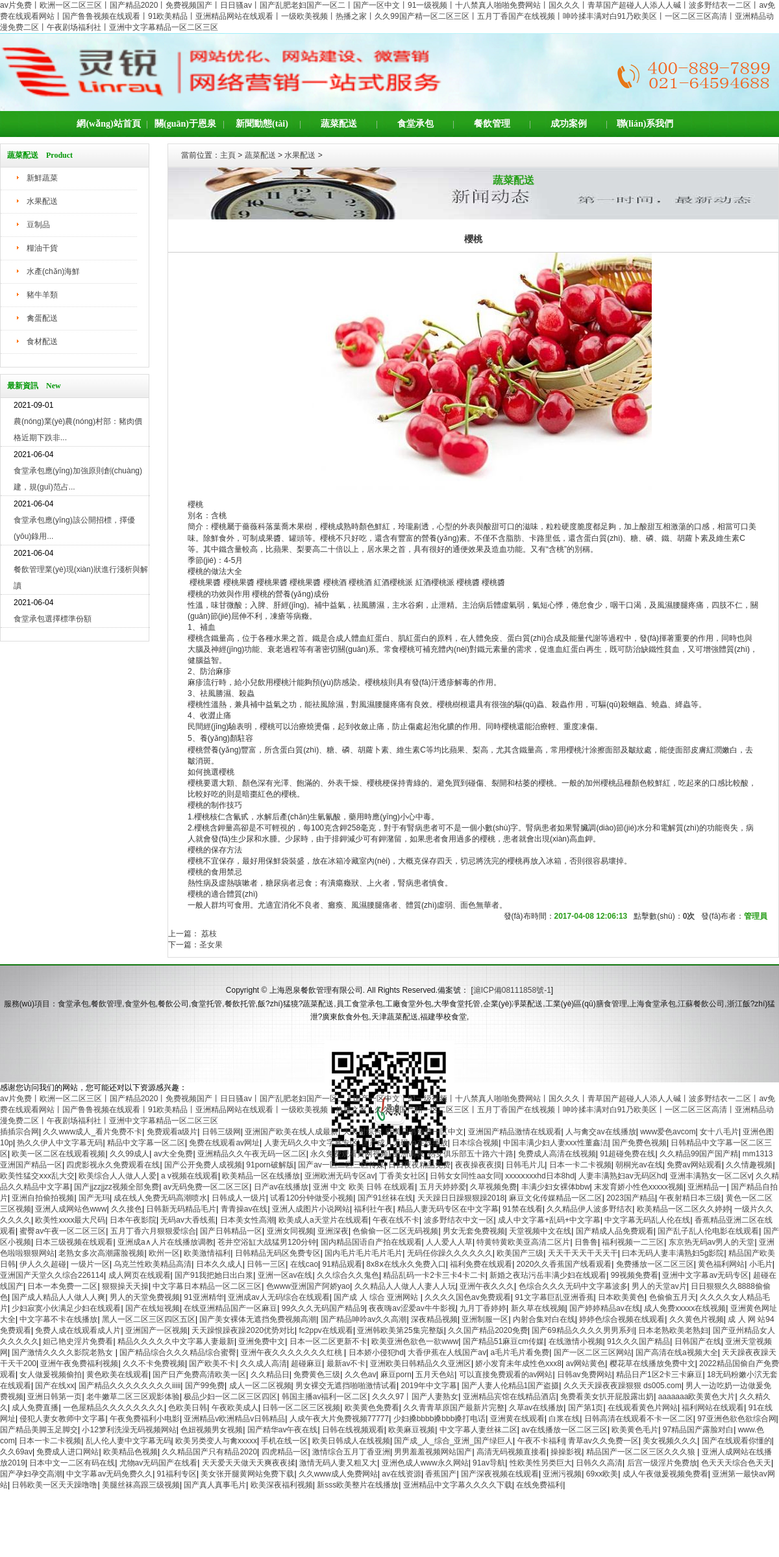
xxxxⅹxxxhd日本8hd (539, 1175)
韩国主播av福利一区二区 (325, 1396)
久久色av (361, 1374)
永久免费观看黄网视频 (349, 1153)
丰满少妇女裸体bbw (555, 1186)
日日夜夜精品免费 (419, 1164)
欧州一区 (164, 1253)
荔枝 (208, 933)
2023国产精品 (630, 1197)
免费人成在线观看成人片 (78, 1330)
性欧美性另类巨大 (541, 1462)
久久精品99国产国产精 (699, 1153)
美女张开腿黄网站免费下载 (247, 1473)
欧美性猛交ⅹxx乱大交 (37, 1175)
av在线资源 (401, 1473)
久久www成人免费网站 (338, 1473)
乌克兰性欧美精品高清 (153, 1264)
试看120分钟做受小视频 (311, 1197)
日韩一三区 (266, 1264)
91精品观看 (342, 1264)
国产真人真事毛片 (215, 1484)
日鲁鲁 (586, 1242)
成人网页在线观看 (139, 1275)
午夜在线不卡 (396, 1220)
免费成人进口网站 (67, 1451)
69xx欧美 (602, 1473)
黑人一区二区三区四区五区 (148, 1319)
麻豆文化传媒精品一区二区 (555, 1197)
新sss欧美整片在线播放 (358, 1484)
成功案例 (568, 124)
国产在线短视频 (152, 1308)
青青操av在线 (244, 1209)
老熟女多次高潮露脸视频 (101, 1253)
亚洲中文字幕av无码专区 (705, 1275)
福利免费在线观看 (481, 1264)
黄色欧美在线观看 (117, 1374)
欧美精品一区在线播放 (261, 1175)
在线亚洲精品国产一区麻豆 (230, 1308)
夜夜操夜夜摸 (478, 1164)
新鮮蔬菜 (42, 177)
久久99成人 (129, 1153)
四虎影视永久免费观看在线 (113, 1164)
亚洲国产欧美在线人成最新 (291, 1131)
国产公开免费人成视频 (203, 1164)
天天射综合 (362, 1131)
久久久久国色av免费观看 (468, 1297)
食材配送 (42, 341)
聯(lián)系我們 (645, 124)
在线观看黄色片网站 (643, 1407)
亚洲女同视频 (290, 1231)
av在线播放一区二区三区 (564, 1429)
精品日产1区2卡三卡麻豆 (659, 1374)
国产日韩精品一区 (231, 1231)
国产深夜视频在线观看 (500, 1473)
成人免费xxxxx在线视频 (685, 1308)
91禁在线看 (522, 1209)
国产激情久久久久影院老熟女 (63, 1352)
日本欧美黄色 (621, 1297)
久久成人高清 (263, 1363)
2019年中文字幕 (429, 1385)
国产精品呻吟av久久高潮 (364, 1319)
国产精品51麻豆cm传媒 (503, 1341)
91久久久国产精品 (638, 1341)
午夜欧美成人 (235, 1407)
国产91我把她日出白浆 (214, 1275)
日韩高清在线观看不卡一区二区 (638, 1418)
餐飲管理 (492, 124)
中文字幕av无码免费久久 (109, 1473)
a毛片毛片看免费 (519, 1352)
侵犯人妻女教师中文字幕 (62, 1418)
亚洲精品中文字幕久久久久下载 (457, 1484)
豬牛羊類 (42, 294)
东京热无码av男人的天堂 (712, 1242)
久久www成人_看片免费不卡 (92, 1131)
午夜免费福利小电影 (145, 1418)
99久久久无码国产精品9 (323, 1308)
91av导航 (489, 1462)
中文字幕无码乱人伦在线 (647, 1220)
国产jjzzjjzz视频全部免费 (116, 1186)
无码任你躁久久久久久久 (450, 1253)
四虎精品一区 (285, 1451)
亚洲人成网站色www (70, 1209)
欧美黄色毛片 (635, 1429)
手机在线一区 (284, 1440)
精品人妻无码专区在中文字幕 (448, 1209)
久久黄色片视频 (696, 1319)
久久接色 (126, 1209)
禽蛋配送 (42, 318)
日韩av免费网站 (584, 1374)
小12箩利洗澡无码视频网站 (129, 1429)
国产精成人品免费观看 (615, 1231)
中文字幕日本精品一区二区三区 (207, 1286)
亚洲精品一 (706, 1186)
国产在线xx (54, 1385)
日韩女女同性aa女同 (465, 1175)
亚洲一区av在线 (285, 1275)
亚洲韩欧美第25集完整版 (400, 1330)
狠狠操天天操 (125, 1286)
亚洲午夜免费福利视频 (79, 1363)
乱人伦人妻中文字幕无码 (128, 1440)
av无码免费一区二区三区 (207, 1186)
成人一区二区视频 (260, 1385)
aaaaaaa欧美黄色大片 (697, 1396)
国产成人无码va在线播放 (405, 1142)
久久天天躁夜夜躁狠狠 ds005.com (622, 1385)
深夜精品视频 (434, 1319)
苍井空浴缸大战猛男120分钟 (266, 1242)
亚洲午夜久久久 (487, 1286)
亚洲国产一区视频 (156, 1330)
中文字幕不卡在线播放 (58, 1319)
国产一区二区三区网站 (593, 1352)
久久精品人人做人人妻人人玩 (405, 1286)
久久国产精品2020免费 (488, 1330)
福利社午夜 (373, 1209)
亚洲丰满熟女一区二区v (711, 1175)
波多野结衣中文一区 (459, 1220)
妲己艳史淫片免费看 (78, 1341)
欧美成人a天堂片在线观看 (323, 1220)
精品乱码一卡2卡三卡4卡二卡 (434, 1275)
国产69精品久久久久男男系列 (583, 1330)
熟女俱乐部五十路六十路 (470, 1153)
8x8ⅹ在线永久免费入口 (405, 1264)
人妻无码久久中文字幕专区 (311, 1142)
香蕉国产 (440, 1473)
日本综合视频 (475, 1142)
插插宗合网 (19, 1131)
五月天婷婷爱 (442, 1186)
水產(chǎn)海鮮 (53, 271)
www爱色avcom (667, 1131)
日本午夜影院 (133, 1220)
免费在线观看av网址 (224, 1142)
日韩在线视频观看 (353, 1429)
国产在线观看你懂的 (737, 1440)
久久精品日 (270, 1374)
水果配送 (42, 201)
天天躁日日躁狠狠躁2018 (461, 1197)
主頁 (228, 155)
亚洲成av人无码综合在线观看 (279, 1297)
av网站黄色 (585, 1363)
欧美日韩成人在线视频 (351, 1440)
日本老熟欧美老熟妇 (673, 1330)
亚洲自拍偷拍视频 (43, 1197)
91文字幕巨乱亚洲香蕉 (554, 1297)
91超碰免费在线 (627, 1153)
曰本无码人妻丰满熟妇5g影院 (673, 1253)
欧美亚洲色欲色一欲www (414, 1341)
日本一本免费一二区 (62, 1286)
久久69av (16, 1451)
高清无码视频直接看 (511, 1451)
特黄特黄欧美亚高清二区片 (523, 1242)
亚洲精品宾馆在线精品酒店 (509, 1396)
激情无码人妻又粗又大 (338, 1462)
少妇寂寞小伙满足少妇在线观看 (66, 1308)
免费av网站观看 (694, 1164)
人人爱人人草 (449, 1242)
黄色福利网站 (721, 1264)
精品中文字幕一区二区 (146, 1142)
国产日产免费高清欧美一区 (199, 1374)
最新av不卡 (346, 1363)
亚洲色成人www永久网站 (425, 1462)
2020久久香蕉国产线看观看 (564, 1264)
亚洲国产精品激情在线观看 (515, 1131)
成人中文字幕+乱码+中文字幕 (549, 1220)
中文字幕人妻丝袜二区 (478, 1429)
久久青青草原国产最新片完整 (453, 1407)
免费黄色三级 (316, 1374)
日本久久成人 (219, 1264)
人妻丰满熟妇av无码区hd (621, 1175)
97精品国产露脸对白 (698, 1429)
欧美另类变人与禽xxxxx (216, 1440)
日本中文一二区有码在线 (72, 1462)
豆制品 (38, 224)
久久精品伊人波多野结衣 (589, 1209)
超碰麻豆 (306, 1363)
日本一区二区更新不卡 (328, 1341)
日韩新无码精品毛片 (181, 1209)
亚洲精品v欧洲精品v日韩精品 (234, 1418)
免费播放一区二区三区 (655, 1264)
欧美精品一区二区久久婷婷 (683, 1209)
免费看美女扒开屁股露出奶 (607, 1396)
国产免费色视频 (639, 1142)
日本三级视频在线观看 (74, 1242)
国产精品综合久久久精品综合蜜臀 (177, 1352)
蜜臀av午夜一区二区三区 (62, 1231)
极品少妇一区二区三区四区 (230, 1396)
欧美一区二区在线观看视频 (58, 1153)
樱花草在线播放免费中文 (652, 1363)
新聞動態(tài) (262, 124)
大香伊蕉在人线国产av (447, 1352)
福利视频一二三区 (633, 1242)
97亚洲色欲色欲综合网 (736, 1418)
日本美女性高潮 (247, 1220)
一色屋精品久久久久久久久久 (113, 1407)
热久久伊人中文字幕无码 (60, 1142)
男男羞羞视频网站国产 (433, 1451)
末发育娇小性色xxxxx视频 (639, 1186)
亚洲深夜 (333, 1231)
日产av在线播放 (281, 1186)
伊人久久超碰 (42, 1264)
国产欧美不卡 (212, 1363)
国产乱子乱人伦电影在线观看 (708, 1231)
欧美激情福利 (207, 1253)
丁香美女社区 (402, 1175)
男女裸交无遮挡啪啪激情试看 (346, 1385)
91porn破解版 (269, 1164)
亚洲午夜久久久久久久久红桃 (292, 1352)
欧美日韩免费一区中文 (425, 1131)
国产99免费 (205, 1385)
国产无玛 (94, 1197)
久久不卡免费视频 (154, 1363)
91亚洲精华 (203, 1297)
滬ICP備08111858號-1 (512, 990)
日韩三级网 (221, 1131)
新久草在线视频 (538, 1308)
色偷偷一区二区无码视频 (395, 1231)
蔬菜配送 (339, 124)
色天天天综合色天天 (736, 1462)
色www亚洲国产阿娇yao (308, 1286)
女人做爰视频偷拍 (50, 1374)
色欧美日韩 (187, 1407)
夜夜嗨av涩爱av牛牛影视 (412, 1308)
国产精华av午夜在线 (282, 1429)
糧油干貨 (42, 248)
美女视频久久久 (670, 1440)
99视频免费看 (634, 1275)
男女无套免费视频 (474, 1231)
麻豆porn (396, 1374)
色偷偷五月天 (672, 1297)
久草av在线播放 (536, 1407)
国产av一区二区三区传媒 (341, 1164)
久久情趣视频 (749, 1164)
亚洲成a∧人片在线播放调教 (165, 1242)
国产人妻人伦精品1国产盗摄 (511, 1385)
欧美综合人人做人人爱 (117, 1175)
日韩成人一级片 (239, 1197)
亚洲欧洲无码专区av (339, 1175)
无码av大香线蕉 (188, 1220)
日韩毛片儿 (525, 1164)
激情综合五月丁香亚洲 (351, 1451)
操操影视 (566, 1451)
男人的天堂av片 (659, 1286)
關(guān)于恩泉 (185, 124)
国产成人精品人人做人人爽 (58, 1297)
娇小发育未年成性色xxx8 (518, 1363)
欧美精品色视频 (130, 1451)
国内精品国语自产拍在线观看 (371, 1242)
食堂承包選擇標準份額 (53, 618)
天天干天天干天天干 (583, 1253)
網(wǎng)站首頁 (108, 124)
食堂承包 (415, 124)
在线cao (304, 1264)
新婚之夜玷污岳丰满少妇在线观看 (547, 1275)
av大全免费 (173, 1153)
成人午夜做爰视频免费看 (665, 1473)
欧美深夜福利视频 (282, 1484)
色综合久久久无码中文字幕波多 (573, 1286)
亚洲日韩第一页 (54, 1396)
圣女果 (211, 944)
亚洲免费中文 (261, 1341)
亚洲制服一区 (485, 1319)
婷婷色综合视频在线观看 (622, 1319)
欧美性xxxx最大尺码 (70, 1220)
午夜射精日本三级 (690, 1197)
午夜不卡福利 (540, 1440)
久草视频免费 (493, 1186)
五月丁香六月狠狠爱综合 (153, 1231)
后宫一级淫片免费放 (662, 1462)
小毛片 (761, 1264)
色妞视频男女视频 (211, 1429)
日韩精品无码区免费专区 (278, 1253)
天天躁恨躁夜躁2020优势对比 (243, 1330)
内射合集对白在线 (544, 1319)
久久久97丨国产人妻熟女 (415, 1396)
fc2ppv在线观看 (326, 1330)
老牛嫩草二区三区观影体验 (133, 1396)
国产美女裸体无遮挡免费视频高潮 (257, 1319)
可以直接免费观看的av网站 (506, 1374)
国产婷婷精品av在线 (604, 1308)
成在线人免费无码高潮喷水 (160, 1197)
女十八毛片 (719, 1131)
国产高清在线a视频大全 (677, 1352)
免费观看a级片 (172, 1131)
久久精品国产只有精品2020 (209, 1451)
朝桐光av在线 (639, 1164)
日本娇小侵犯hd (376, 1352)
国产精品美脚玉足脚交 (39, 1429)
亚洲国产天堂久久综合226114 (52, 1275)
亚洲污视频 (562, 1473)
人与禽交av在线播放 (600, 1131)
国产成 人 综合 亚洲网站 (377, 1297)
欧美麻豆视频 (411, 1429)
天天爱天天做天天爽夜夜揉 (248, 1462)
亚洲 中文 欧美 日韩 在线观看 (364, 1186)
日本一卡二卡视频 (580, 1164)
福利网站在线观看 (713, 1407)
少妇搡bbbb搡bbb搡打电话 (439, 1418)
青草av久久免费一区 (603, 1440)
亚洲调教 (408, 1153)
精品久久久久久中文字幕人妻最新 (175, 1341)
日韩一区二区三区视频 (301, 1407)
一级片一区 (90, 1264)
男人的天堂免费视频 (145, 1297)
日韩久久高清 (599, 1462)
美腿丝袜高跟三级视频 (141, 1484)
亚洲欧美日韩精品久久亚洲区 (420, 1363)
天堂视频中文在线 (540, 1231)
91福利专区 (177, 1473)
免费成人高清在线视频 (557, 1153)
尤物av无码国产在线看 (158, 1462)
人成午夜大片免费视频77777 (339, 1418)
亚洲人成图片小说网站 (311, 1209)
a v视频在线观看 (189, 1175)
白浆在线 (564, 1418)
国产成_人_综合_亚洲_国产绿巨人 (453, 1440)
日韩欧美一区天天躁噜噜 (54, 1484)
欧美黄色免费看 (372, 1407)
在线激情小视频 (576, 1341)
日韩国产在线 (697, 1341)
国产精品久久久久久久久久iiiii (129, 1385)
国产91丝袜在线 (385, 1197)
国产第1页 (586, 1407)
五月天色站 (434, 1374)
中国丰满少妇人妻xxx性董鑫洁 (555, 1142)
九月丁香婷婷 (483, 1308)
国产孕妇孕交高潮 (31, 1473)
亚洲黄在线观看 (517, 1418)
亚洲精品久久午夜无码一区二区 (251, 1153)
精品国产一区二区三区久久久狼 (641, 1451)
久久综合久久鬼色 (348, 1275)
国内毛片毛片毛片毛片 (363, 1253)
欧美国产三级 (520, 1253)
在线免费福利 (539, 1484)
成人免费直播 (35, 1407)
